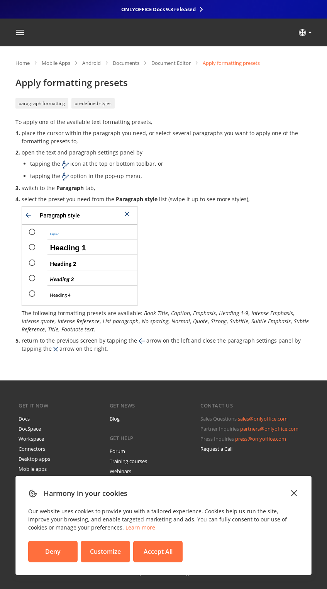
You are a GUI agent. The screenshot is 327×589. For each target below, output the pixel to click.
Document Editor (171, 62)
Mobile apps (33, 468)
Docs (24, 418)
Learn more (140, 527)
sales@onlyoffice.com (263, 418)
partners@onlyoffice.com (269, 428)
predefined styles (93, 103)
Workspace (31, 438)
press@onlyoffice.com (260, 438)
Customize (105, 551)
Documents (126, 62)
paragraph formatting (42, 103)
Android (91, 62)
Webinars (120, 471)
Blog (115, 418)
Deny (53, 551)
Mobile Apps (56, 62)
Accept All (158, 551)
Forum (117, 451)
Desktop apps (34, 458)
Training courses (128, 461)
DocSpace (30, 428)
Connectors (32, 448)
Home (22, 62)
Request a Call (216, 448)
